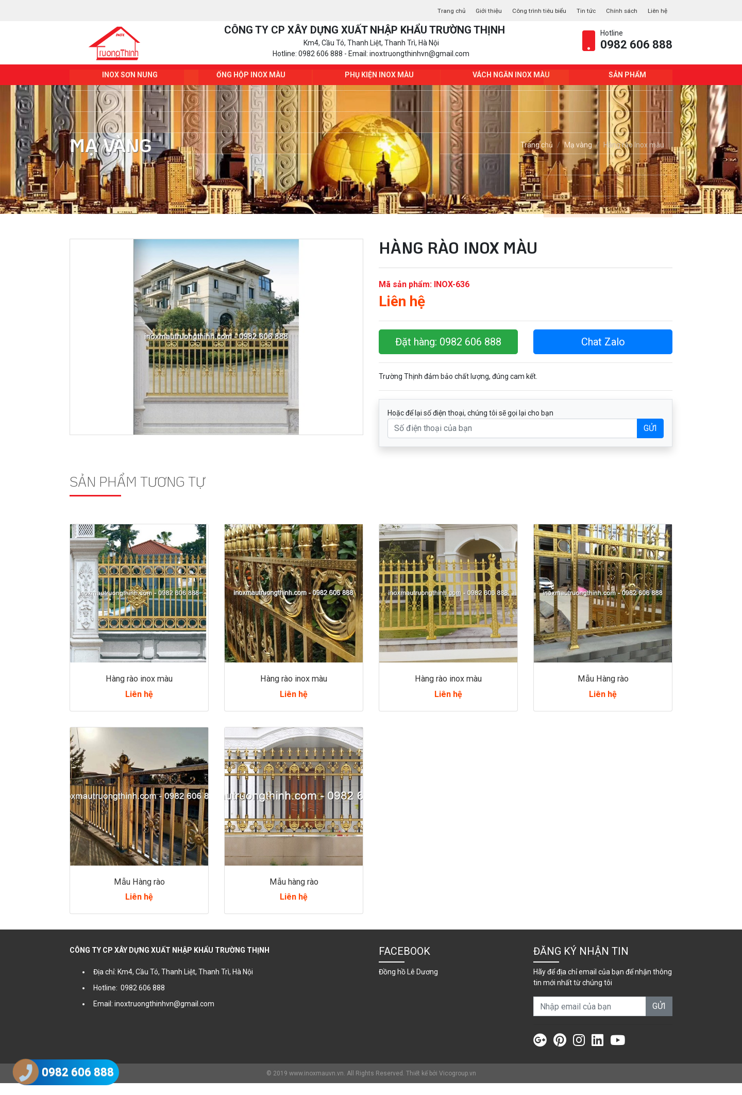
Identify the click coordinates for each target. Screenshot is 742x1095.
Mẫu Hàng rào (603, 690)
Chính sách (616, 10)
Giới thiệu (468, 10)
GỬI (650, 440)
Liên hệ (656, 10)
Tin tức (577, 10)
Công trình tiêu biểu (524, 10)
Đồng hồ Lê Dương (408, 984)
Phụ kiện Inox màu (376, 86)
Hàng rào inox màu (139, 690)
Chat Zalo (603, 353)
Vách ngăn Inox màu (508, 86)
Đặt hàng (448, 353)
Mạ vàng (578, 157)
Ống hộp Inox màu (247, 86)
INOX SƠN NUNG (127, 86)
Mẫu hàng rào (294, 893)
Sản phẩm (624, 86)
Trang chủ (427, 10)
